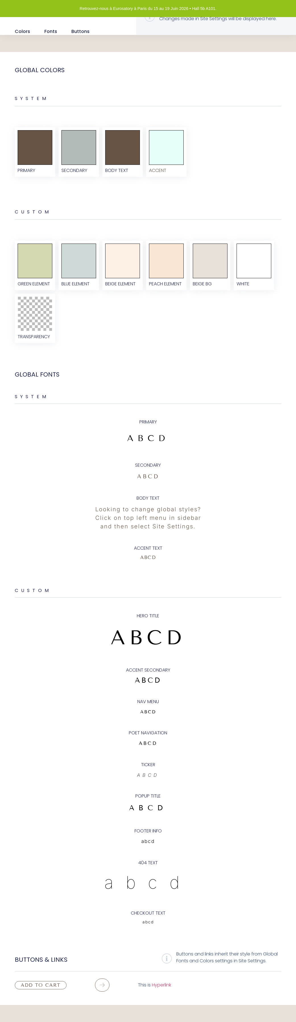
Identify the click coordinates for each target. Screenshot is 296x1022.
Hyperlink (161, 1002)
